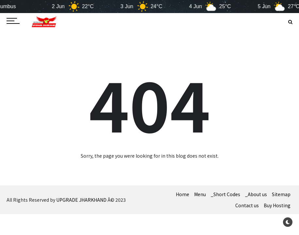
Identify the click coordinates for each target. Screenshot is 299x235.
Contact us (247, 205)
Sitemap (281, 194)
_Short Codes (225, 194)
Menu (200, 194)
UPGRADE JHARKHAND (81, 199)
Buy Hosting (277, 205)
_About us (256, 194)
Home (182, 194)
